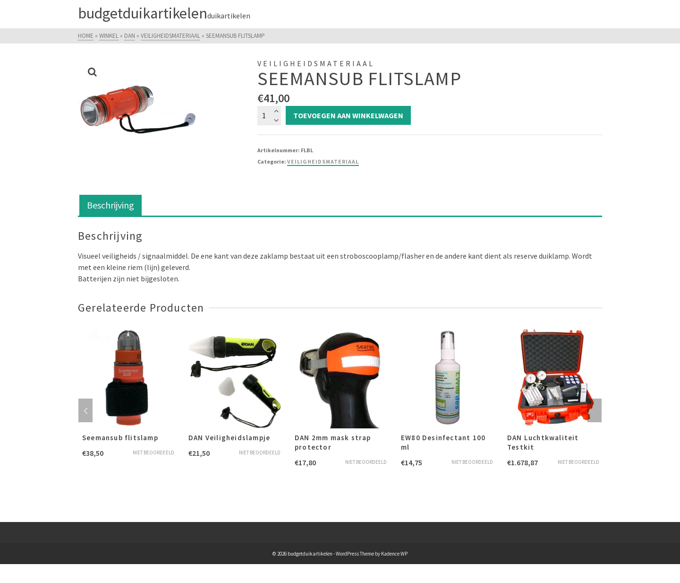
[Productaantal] (269, 115)
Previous (85, 410)
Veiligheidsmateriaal (323, 161)
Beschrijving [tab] (110, 205)
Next (594, 410)
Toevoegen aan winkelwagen (348, 115)
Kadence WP (394, 553)
